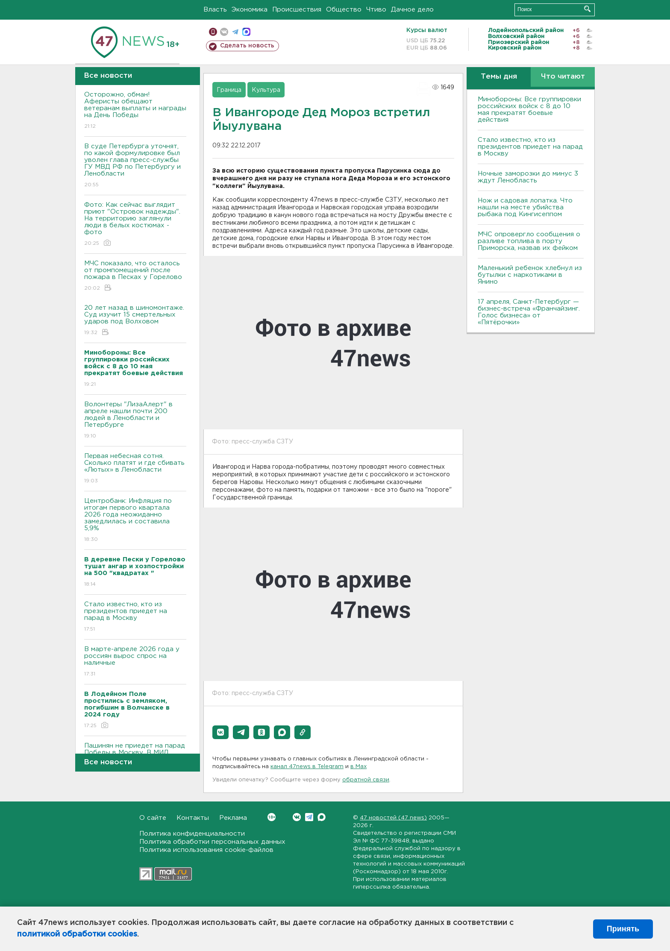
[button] (220, 732)
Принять (623, 929)
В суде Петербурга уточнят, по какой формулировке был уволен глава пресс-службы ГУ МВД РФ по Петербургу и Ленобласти (135, 166)
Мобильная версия (213, 32)
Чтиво (376, 9)
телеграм (235, 32)
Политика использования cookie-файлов (206, 850)
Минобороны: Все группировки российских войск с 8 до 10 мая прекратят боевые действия (529, 110)
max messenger (246, 32)
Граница (229, 90)
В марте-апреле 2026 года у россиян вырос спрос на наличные (135, 662)
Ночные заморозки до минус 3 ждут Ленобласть (528, 177)
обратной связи (365, 780)
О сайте (152, 818)
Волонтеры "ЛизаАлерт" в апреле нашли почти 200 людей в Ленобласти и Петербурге (135, 421)
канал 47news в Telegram (307, 766)
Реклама (233, 818)
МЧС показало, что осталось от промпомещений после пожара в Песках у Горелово (135, 276)
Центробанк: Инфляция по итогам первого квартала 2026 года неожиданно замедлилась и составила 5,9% (135, 520)
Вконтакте (271, 817)
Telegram (309, 817)
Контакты (192, 818)
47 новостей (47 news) (393, 818)
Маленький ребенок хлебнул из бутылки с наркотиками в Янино (530, 275)
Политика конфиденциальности (192, 834)
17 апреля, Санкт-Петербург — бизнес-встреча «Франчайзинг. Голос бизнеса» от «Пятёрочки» (529, 312)
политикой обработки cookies (77, 934)
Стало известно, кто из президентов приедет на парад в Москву (135, 617)
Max (321, 817)
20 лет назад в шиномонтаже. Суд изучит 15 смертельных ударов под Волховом (135, 320)
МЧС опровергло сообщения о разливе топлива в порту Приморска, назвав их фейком (529, 241)
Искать (587, 9)
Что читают (563, 76)
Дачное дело (412, 9)
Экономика (249, 9)
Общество (343, 9)
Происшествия (296, 9)
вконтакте (224, 32)
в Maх (358, 766)
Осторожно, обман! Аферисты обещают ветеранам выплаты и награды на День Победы (135, 111)
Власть (215, 9)
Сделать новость (247, 45)
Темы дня (499, 76)
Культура (266, 90)
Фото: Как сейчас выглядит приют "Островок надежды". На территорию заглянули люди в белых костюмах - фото (135, 224)
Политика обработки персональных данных (212, 842)
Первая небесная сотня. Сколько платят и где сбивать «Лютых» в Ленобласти (135, 468)
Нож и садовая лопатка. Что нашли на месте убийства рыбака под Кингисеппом (525, 207)
